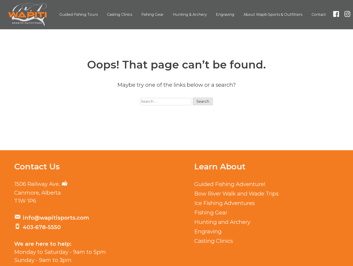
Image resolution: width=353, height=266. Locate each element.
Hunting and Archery (222, 222)
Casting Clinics (119, 14)
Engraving (225, 14)
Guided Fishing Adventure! (229, 184)
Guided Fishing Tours (78, 14)
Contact (319, 14)
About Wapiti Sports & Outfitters (273, 14)
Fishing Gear (152, 14)
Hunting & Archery (190, 14)
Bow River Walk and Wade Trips (236, 193)
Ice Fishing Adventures (224, 203)
